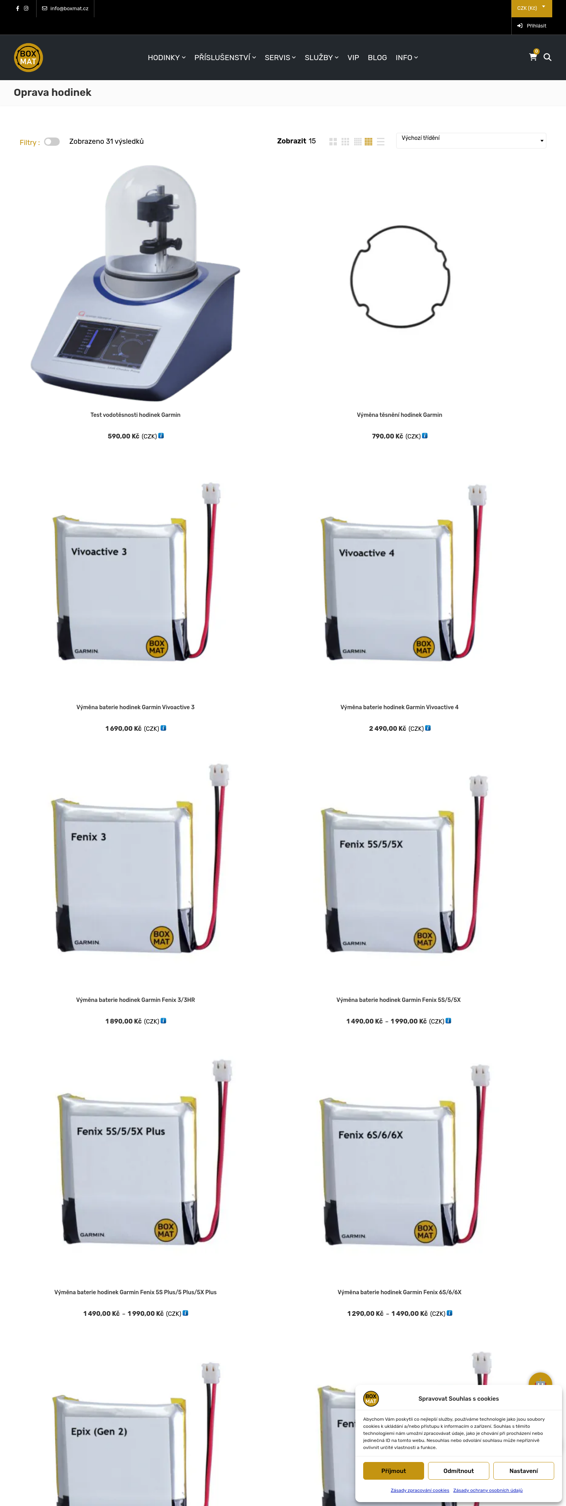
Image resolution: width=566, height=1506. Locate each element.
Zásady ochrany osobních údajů (488, 1490)
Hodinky (164, 40)
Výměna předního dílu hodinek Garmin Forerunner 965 (172, 871)
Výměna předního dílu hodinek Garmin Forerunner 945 (500, 723)
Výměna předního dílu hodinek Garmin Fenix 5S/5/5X (63, 564)
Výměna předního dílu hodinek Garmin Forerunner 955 (63, 871)
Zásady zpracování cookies (420, 1490)
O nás (308, 1330)
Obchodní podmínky (469, 1289)
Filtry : (30, 125)
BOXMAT (141, 1490)
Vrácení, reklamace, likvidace (346, 1289)
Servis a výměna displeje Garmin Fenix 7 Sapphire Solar (500, 564)
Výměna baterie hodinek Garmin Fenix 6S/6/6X (281, 404)
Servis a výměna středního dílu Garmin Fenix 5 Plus (172, 1018)
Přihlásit (532, 8)
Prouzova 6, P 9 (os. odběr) (67, 1309)
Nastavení (523, 1471)
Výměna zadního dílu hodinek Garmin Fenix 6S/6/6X (63, 1178)
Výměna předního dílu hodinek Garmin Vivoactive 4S (63, 1008)
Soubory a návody (465, 1317)
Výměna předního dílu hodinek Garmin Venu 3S (500, 871)
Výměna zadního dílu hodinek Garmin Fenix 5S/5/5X (390, 1018)
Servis (277, 40)
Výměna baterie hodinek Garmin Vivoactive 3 (281, 257)
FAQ (305, 1344)
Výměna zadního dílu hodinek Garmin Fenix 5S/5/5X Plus (500, 1018)
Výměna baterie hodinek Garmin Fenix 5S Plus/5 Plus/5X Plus (172, 404)
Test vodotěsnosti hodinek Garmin (63, 252)
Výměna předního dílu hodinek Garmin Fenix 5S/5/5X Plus (172, 564)
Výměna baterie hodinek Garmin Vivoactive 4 (391, 257)
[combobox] (491, 8)
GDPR (445, 1344)
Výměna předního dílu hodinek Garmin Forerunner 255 (63, 723)
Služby (319, 40)
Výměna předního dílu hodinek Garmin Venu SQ (282, 871)
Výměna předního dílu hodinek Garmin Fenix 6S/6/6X (282, 564)
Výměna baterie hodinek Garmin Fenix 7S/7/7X (500, 404)
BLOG (377, 40)
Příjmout (393, 1471)
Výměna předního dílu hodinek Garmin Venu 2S (391, 871)
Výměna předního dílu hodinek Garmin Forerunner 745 (172, 723)
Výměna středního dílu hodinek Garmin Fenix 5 (281, 1018)
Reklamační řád (461, 1303)
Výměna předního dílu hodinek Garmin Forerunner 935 (391, 723)
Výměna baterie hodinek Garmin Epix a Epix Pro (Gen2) (390, 404)
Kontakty (313, 1317)
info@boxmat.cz (65, 8)
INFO (404, 40)
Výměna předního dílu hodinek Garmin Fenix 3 (282, 723)
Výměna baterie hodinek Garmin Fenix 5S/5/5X (63, 404)
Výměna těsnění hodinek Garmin (172, 252)
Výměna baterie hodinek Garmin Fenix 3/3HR (500, 257)
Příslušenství (222, 40)
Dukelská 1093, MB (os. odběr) (72, 1323)
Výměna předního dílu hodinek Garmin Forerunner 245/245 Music (391, 564)
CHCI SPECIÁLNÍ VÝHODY (214, 1370)
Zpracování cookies (468, 1330)
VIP (353, 40)
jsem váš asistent (532, 1359)
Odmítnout (458, 1471)
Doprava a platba (326, 1303)
